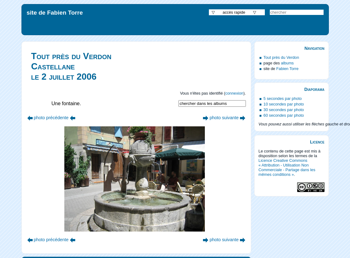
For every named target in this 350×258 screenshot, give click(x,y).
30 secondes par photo (284, 109)
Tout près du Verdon (281, 57)
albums (287, 63)
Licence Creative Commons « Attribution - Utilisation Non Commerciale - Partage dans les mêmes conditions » (287, 167)
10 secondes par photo (284, 104)
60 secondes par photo (284, 115)
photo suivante (224, 117)
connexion (234, 93)
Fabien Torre (287, 68)
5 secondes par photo (283, 98)
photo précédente (51, 117)
